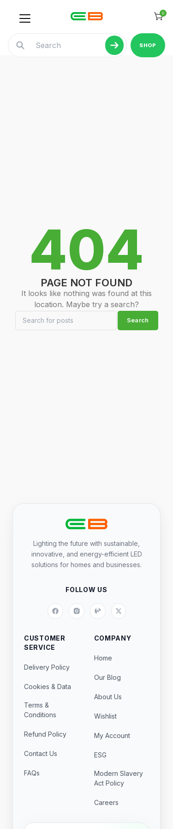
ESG (100, 755)
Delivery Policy (47, 667)
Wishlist (105, 716)
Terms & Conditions (40, 710)
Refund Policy (45, 734)
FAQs (32, 773)
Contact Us (40, 753)
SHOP (147, 45)
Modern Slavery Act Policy (118, 778)
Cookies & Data (47, 686)
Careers (106, 802)
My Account (112, 735)
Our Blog (107, 677)
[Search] (66, 320)
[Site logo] (87, 16)
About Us (108, 697)
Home (103, 658)
